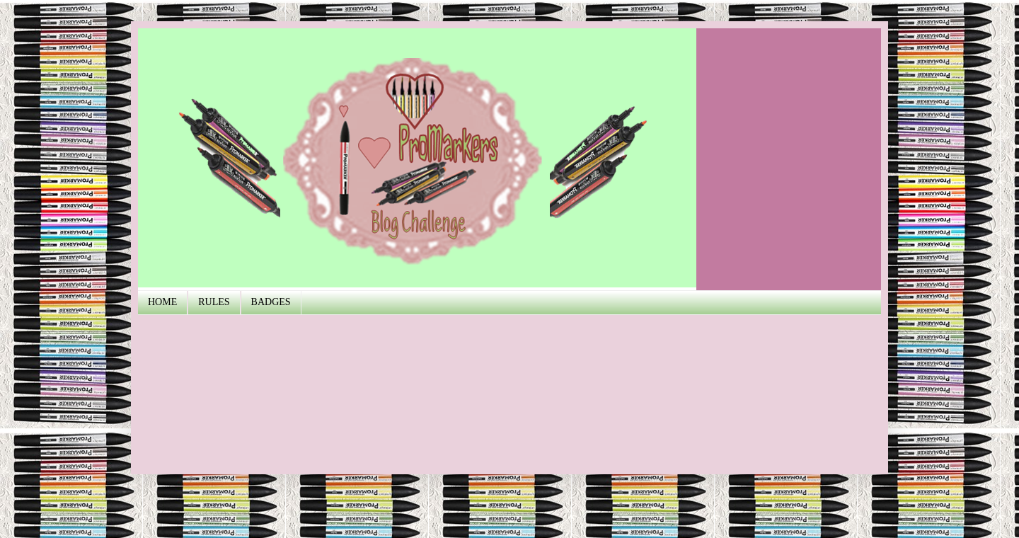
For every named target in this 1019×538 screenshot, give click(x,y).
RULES (213, 302)
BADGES (271, 302)
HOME (162, 302)
